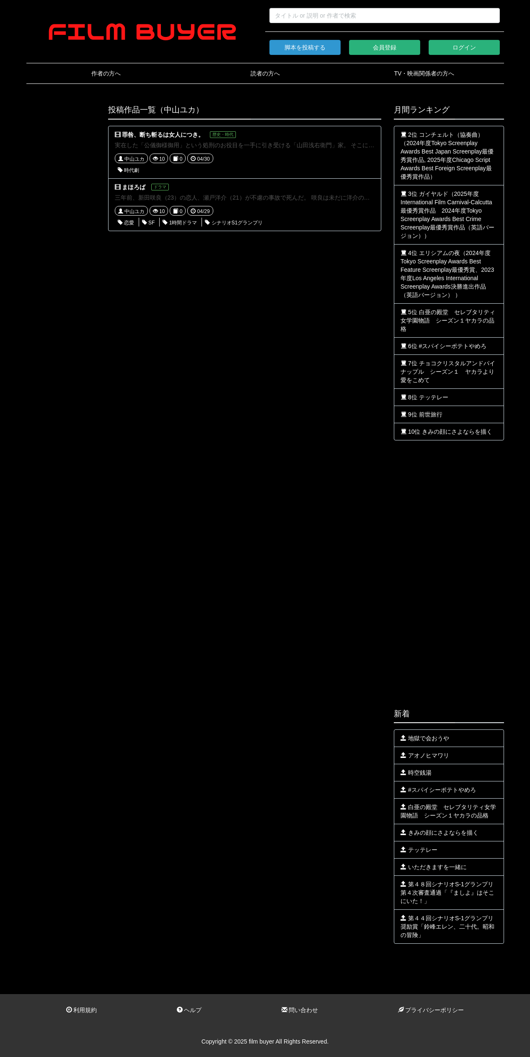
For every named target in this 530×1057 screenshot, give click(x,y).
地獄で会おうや (425, 738)
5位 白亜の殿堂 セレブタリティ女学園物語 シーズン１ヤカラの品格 (448, 320)
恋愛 (126, 223)
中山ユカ (131, 159)
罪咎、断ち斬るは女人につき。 (163, 134)
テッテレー (419, 849)
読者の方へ (265, 73)
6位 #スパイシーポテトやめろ (443, 346)
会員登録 (384, 47)
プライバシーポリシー (431, 1010)
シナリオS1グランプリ (234, 223)
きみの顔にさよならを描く (439, 832)
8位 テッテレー (424, 397)
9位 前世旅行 (421, 414)
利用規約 (81, 1010)
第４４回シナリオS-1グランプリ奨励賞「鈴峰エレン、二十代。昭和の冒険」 (447, 926)
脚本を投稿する (305, 47)
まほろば (133, 187)
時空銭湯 (416, 772)
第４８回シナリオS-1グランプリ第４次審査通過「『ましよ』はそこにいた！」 (447, 892)
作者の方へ (106, 73)
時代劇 (128, 170)
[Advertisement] (61, 231)
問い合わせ (300, 1010)
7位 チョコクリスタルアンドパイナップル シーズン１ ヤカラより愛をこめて (448, 371)
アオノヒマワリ (425, 755)
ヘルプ (189, 1010)
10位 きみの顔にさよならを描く (446, 431)
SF (148, 223)
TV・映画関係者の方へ (424, 73)
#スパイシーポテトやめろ (438, 789)
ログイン (464, 47)
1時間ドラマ (180, 223)
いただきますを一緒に (434, 867)
